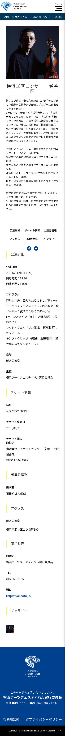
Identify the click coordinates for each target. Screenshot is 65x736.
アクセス (15, 239)
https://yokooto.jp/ (18, 596)
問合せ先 (32, 239)
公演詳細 (15, 230)
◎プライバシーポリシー (44, 719)
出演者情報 (50, 230)
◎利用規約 (11, 719)
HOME (6, 17)
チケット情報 (32, 230)
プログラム (21, 17)
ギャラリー (50, 239)
